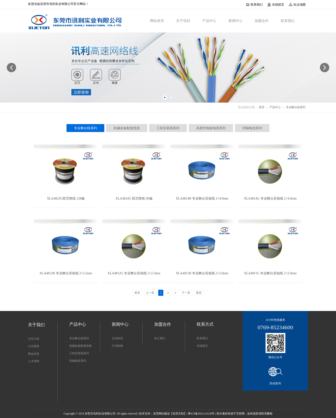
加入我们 (159, 338)
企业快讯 (117, 338)
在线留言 (202, 345)
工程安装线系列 (79, 353)
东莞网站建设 (161, 413)
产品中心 (275, 107)
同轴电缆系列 (77, 360)
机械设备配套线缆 (80, 345)
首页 (261, 107)
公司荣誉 (33, 346)
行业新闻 (117, 345)
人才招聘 (33, 361)
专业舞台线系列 (295, 107)
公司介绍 (33, 338)
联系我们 (202, 338)
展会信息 (33, 353)
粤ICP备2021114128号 (201, 413)
